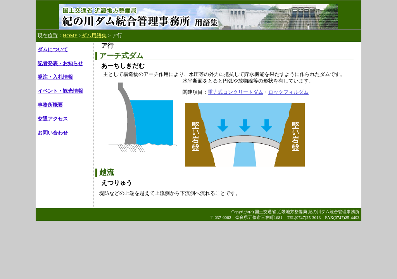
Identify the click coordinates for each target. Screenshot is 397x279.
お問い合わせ (53, 133)
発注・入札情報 (55, 77)
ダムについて (53, 49)
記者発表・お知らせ (60, 63)
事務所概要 (50, 105)
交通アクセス (53, 119)
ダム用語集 (94, 35)
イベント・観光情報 (60, 91)
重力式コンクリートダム (235, 92)
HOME (70, 35)
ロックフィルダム (288, 92)
